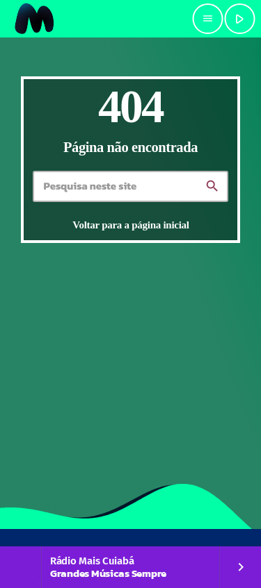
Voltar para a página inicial (130, 224)
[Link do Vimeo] (34, 19)
